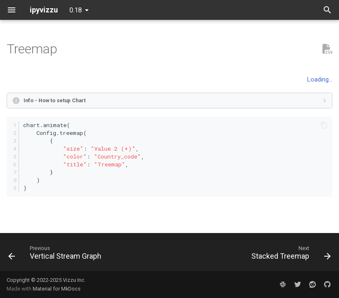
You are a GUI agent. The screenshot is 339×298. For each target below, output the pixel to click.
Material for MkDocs (57, 289)
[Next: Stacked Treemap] (289, 254)
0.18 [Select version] (75, 10)
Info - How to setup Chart (55, 100)
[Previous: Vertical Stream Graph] (56, 254)
